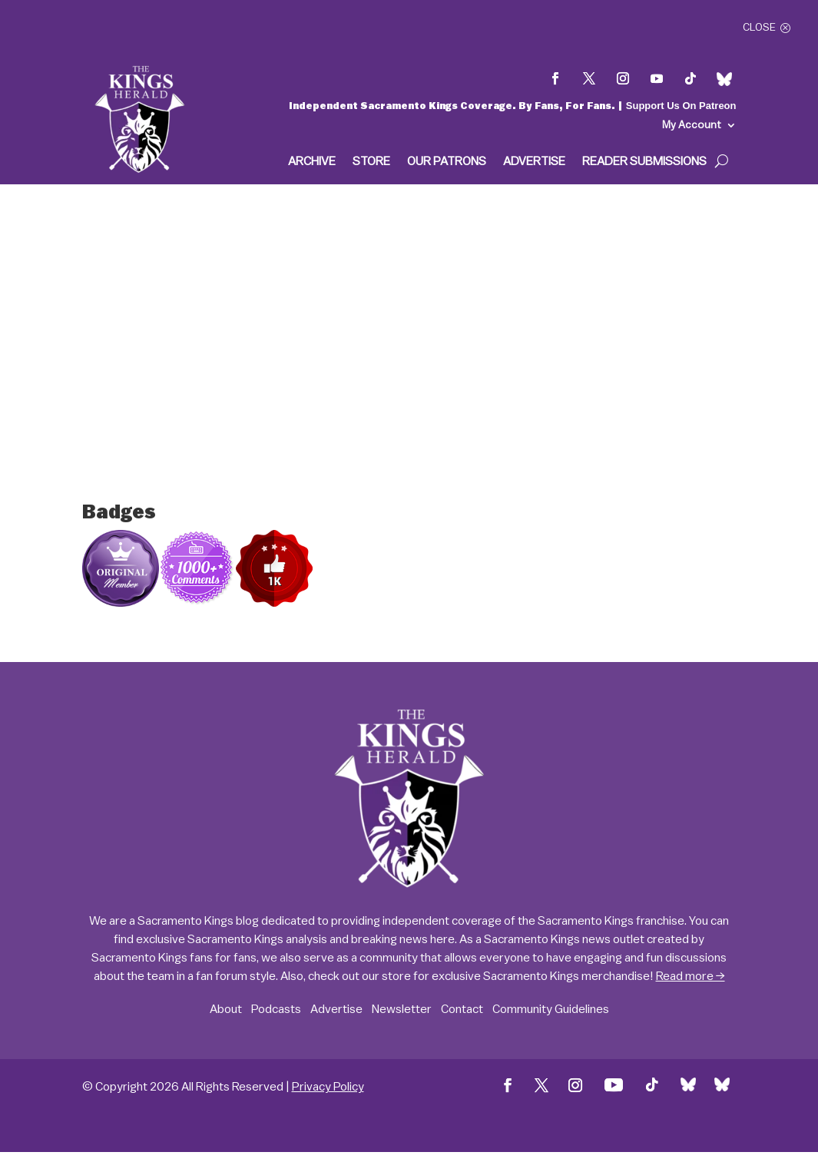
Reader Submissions (644, 161)
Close (759, 27)
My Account (691, 125)
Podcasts (276, 1009)
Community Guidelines (550, 1009)
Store (371, 161)
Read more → (690, 976)
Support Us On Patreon (681, 105)
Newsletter (402, 1009)
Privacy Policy (328, 1087)
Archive (312, 161)
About (226, 1009)
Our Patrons (446, 161)
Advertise (534, 161)
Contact (462, 1009)
